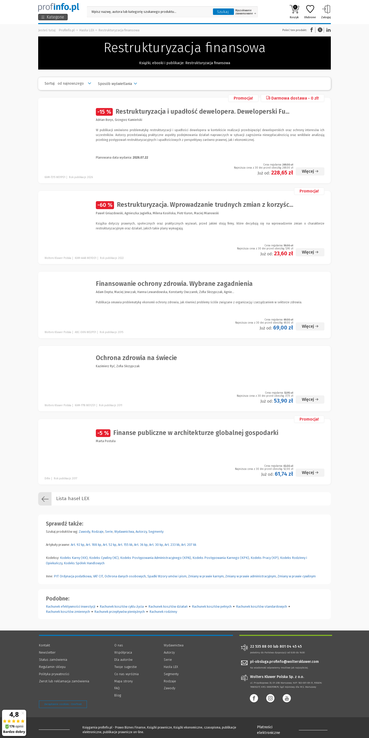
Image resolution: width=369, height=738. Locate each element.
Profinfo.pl (67, 30)
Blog (117, 695)
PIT (56, 576)
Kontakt (44, 645)
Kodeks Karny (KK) (74, 558)
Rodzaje (97, 531)
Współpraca (123, 652)
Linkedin (328, 30)
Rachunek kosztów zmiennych (68, 612)
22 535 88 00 (261, 647)
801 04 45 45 (291, 647)
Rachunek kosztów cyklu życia (122, 606)
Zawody (84, 531)
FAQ (117, 688)
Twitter (320, 30)
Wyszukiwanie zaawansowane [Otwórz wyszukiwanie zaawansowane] (245, 12)
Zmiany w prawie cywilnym (297, 576)
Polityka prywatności (54, 674)
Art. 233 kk (172, 545)
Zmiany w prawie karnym (206, 576)
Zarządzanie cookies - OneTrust (63, 704)
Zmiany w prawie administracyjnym (250, 576)
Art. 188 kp (93, 545)
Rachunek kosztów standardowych (261, 606)
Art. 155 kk (125, 545)
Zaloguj (326, 12)
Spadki (152, 576)
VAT (95, 576)
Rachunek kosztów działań (168, 606)
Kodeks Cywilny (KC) (104, 558)
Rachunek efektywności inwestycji (70, 606)
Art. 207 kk (188, 545)
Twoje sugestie (125, 667)
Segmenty (155, 531)
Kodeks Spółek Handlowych (84, 563)
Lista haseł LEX (63, 499)
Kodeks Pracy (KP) (265, 558)
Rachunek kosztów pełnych (212, 606)
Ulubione (310, 12)
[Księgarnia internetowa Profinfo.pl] (58, 7)
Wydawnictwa (124, 531)
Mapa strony (123, 681)
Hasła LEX (86, 30)
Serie (109, 531)
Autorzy (141, 531)
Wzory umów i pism (172, 576)
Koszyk (294, 12)
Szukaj (223, 11)
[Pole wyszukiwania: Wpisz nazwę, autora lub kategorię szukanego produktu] (148, 11)
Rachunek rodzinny (163, 612)
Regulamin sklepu (52, 667)
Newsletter (47, 652)
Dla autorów (123, 660)
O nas (118, 645)
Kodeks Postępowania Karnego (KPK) (220, 558)
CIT (101, 576)
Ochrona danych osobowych (125, 576)
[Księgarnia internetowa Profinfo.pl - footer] (53, 728)
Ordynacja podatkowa (75, 576)
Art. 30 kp (156, 545)
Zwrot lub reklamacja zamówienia (64, 681)
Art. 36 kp (141, 545)
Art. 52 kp (109, 545)
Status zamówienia (53, 660)
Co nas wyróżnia (126, 674)
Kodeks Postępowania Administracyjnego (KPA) (155, 558)
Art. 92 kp (77, 545)
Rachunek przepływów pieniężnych (119, 612)
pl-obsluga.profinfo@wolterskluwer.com (284, 661)
